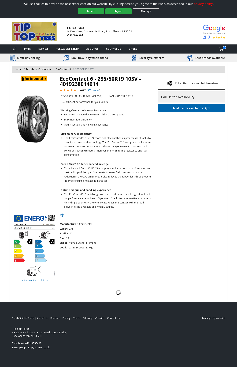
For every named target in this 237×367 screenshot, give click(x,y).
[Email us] (34, 347)
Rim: (62, 238)
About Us (92, 48)
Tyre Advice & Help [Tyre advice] (67, 48)
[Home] (14, 49)
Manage (146, 11)
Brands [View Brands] (30, 69)
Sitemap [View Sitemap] (87, 318)
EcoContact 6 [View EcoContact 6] (63, 69)
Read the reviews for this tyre (191, 108)
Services (43, 48)
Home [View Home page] (18, 69)
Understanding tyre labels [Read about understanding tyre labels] (34, 280)
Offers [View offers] (133, 48)
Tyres (27, 48)
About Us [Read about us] (42, 318)
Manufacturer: (69, 224)
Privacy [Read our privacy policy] (66, 318)
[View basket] (222, 49)
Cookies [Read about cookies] (99, 318)
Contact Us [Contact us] (113, 48)
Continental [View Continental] (44, 69)
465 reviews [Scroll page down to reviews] (93, 90)
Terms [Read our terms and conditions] (76, 318)
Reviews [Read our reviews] (55, 318)
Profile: (64, 233)
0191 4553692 (75, 34)
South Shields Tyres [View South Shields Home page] (23, 318)
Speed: (64, 242)
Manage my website (213, 318)
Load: (63, 247)
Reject (118, 11)
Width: (64, 228)
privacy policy (203, 4)
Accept (91, 11)
